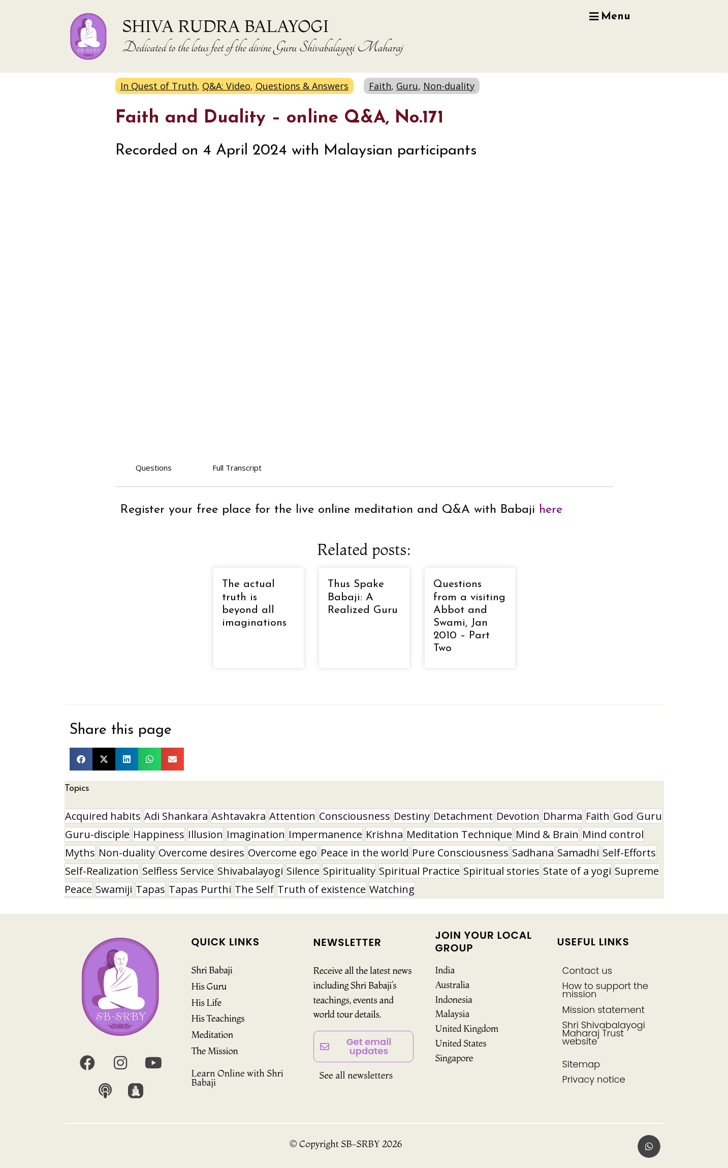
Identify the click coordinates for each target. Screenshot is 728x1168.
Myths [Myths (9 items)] (80, 852)
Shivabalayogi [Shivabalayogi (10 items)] (250, 871)
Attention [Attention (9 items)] (292, 816)
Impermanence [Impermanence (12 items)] (325, 834)
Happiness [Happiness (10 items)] (158, 834)
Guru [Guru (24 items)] (649, 816)
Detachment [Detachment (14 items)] (463, 816)
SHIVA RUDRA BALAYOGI (225, 26)
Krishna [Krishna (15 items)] (384, 834)
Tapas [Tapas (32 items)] (150, 889)
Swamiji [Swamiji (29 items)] (114, 889)
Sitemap (581, 1064)
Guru (407, 86)
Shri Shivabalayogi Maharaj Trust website (603, 1033)
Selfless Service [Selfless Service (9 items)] (178, 871)
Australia (452, 985)
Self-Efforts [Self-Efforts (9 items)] (629, 852)
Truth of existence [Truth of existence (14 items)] (321, 889)
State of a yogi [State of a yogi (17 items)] (577, 871)
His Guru (209, 986)
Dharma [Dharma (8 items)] (562, 816)
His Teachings (218, 1018)
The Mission (215, 1051)
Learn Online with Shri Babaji (237, 1077)
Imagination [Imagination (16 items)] (256, 834)
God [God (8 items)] (623, 816)
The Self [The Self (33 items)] (254, 889)
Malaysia (452, 1014)
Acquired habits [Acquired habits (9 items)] (103, 816)
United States (461, 1043)
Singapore (454, 1058)
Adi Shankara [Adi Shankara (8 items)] (176, 816)
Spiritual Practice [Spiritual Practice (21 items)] (419, 871)
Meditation (212, 1034)
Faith (380, 86)
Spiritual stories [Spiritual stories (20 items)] (501, 871)
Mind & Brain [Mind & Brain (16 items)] (547, 834)
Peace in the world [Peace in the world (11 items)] (364, 852)
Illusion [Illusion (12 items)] (205, 834)
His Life (206, 1002)
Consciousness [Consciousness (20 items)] (354, 816)
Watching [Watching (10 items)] (392, 889)
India (445, 970)
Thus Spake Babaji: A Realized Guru (363, 597)
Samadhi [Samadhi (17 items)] (578, 852)
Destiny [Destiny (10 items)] (412, 816)
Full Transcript (237, 468)
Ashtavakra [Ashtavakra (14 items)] (238, 816)
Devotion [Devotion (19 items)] (518, 816)
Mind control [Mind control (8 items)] (613, 834)
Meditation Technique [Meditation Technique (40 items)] (459, 834)
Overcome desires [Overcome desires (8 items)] (201, 852)
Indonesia (453, 999)
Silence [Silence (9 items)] (303, 871)
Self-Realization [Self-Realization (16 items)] (102, 871)
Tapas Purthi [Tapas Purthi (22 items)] (200, 889)
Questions (154, 468)
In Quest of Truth (158, 86)
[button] (81, 759)
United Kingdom (467, 1028)
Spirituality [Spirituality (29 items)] (349, 871)
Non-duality (448, 86)
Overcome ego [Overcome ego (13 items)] (282, 852)
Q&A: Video (226, 86)
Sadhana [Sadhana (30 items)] (533, 852)
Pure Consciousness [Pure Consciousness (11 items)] (460, 852)
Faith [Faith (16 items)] (598, 816)
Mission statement (603, 1009)
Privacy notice (593, 1079)
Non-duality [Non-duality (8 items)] (127, 852)
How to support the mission (605, 989)
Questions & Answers (302, 86)
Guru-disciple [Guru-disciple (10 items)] (97, 834)
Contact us (587, 970)
